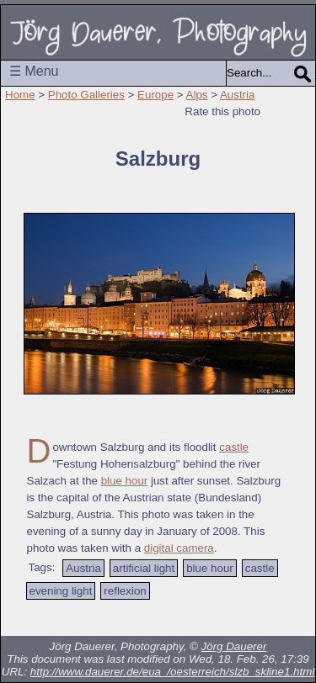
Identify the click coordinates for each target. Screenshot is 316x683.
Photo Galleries (86, 94)
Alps (197, 94)
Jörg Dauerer (234, 646)
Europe (155, 94)
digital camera (179, 548)
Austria (237, 94)
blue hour (124, 480)
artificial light (143, 568)
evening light (61, 591)
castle (234, 447)
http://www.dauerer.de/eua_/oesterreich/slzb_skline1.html (172, 671)
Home (20, 94)
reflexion (125, 591)
